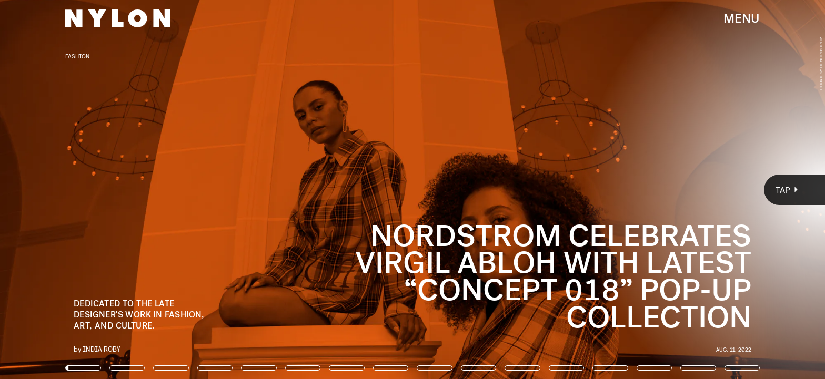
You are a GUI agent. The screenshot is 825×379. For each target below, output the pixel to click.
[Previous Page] (136, 189)
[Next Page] (548, 189)
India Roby (101, 348)
